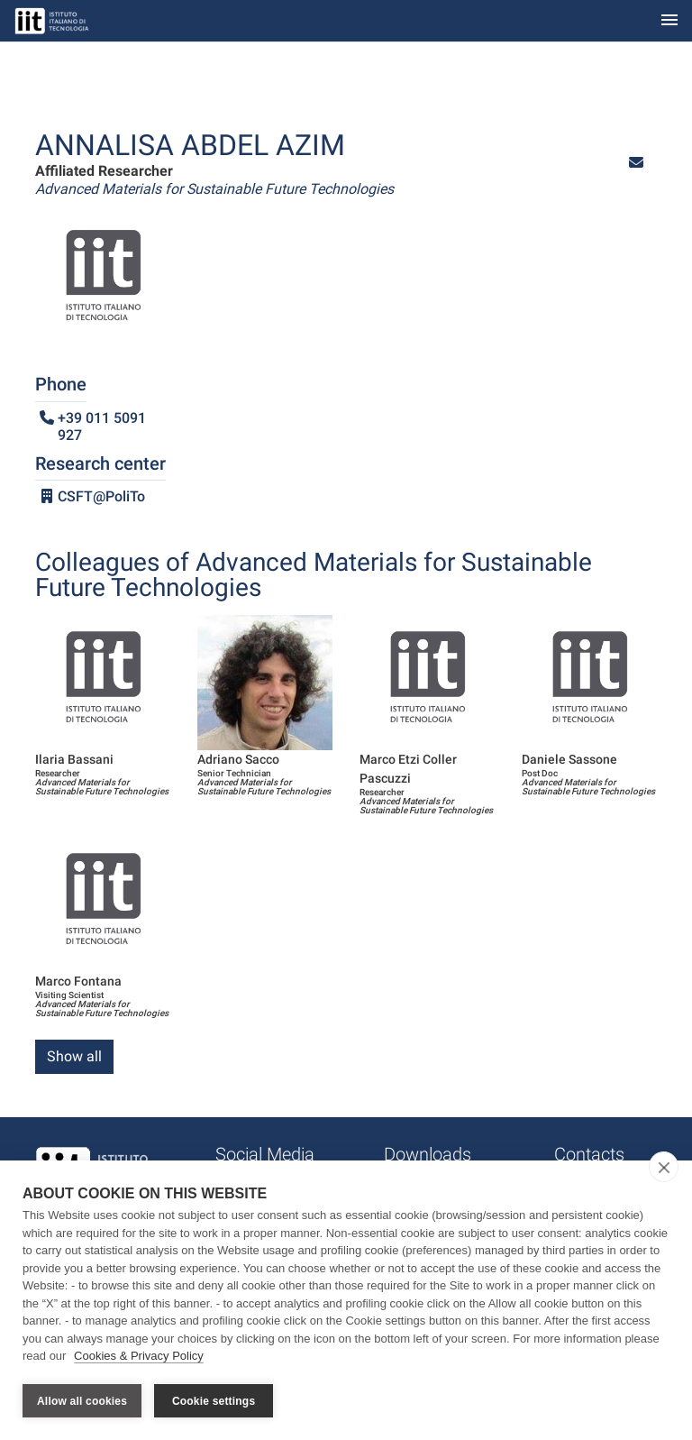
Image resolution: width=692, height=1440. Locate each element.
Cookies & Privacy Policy (139, 1357)
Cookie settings (213, 1401)
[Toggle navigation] (669, 21)
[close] (663, 1168)
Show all (74, 1056)
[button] (636, 162)
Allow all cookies (82, 1401)
